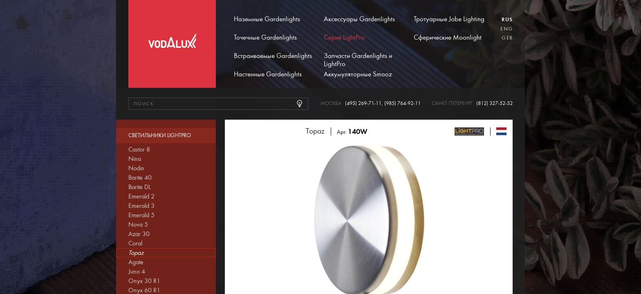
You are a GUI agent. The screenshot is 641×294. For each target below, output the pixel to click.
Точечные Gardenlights (265, 37)
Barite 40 (140, 177)
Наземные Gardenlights (267, 19)
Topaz (135, 252)
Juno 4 (136, 271)
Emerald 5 (141, 215)
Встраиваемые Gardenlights (273, 56)
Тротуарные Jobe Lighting (449, 19)
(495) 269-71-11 (363, 103)
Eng (506, 29)
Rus (507, 19)
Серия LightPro (344, 37)
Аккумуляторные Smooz (358, 74)
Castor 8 (139, 149)
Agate (135, 262)
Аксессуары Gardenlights (359, 19)
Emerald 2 (141, 196)
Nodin (136, 168)
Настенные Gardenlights (268, 74)
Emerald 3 (141, 205)
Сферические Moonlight (448, 37)
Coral (135, 243)
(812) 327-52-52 (494, 103)
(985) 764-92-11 (402, 103)
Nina (134, 159)
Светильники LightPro (159, 135)
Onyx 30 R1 (144, 281)
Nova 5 (138, 224)
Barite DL (139, 187)
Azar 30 (139, 234)
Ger (507, 38)
